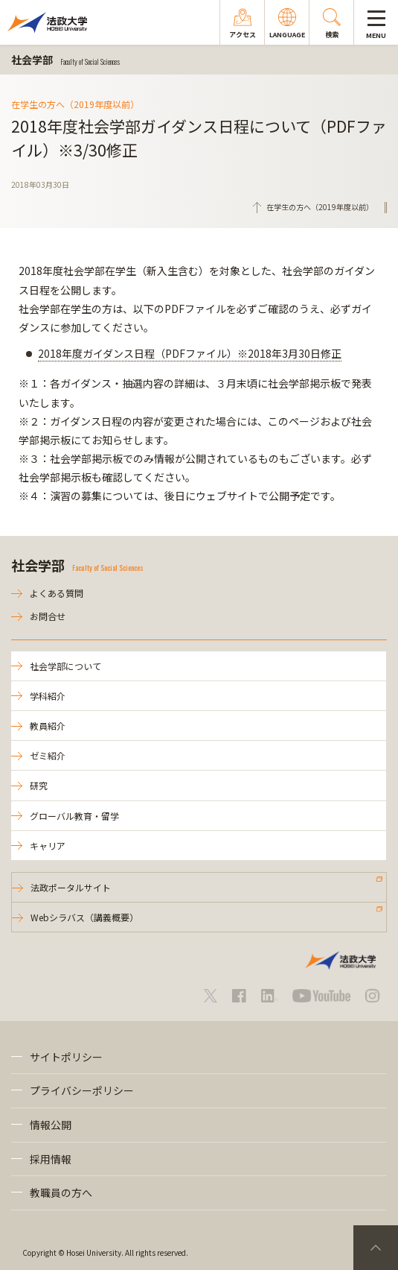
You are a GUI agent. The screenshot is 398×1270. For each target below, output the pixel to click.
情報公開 (50, 1124)
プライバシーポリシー (82, 1090)
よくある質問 (56, 593)
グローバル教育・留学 (74, 815)
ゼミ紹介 (47, 755)
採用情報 (50, 1158)
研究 (39, 785)
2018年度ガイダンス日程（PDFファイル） (189, 353)
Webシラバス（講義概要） (84, 917)
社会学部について (65, 666)
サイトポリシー (66, 1056)
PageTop (375, 1247)
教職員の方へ (61, 1192)
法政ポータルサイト (71, 887)
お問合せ (47, 616)
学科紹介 (47, 695)
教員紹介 (47, 725)
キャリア (47, 845)
